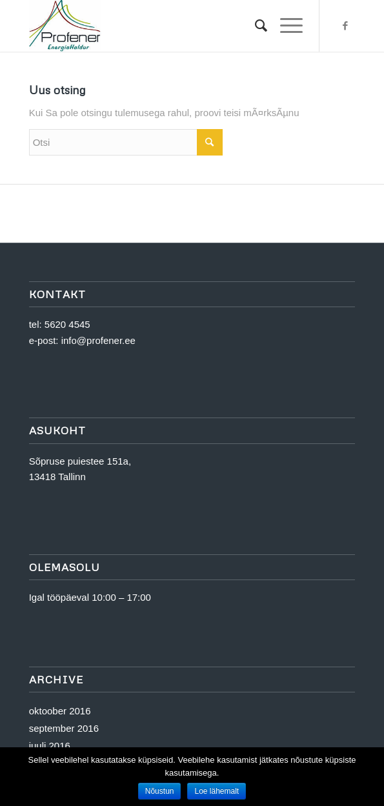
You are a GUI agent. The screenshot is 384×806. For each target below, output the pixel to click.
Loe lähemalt (216, 791)
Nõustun (159, 791)
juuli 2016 (49, 745)
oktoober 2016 (60, 710)
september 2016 (64, 728)
